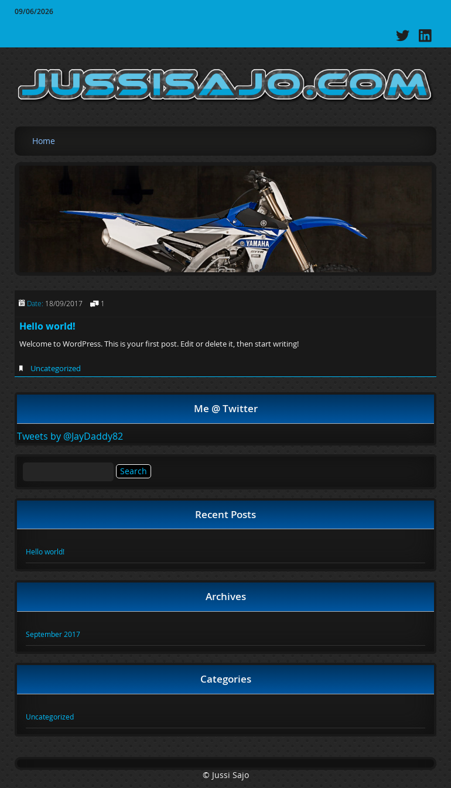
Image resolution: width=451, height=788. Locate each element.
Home (43, 140)
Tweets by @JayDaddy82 (70, 436)
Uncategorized (55, 368)
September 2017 (53, 634)
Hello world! (47, 326)
